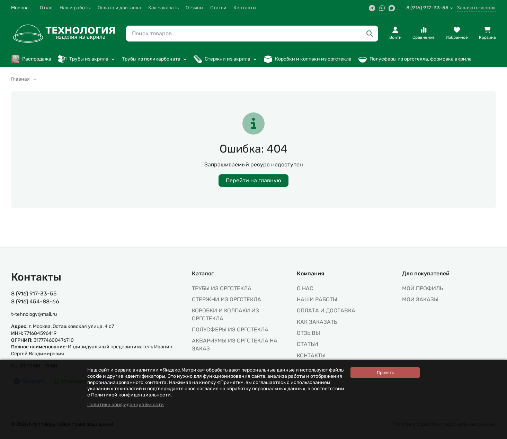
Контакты (244, 8)
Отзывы (194, 8)
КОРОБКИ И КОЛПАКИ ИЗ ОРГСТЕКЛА (225, 314)
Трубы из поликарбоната (154, 59)
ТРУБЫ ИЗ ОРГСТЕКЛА (221, 288)
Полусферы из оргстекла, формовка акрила (415, 59)
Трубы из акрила (86, 59)
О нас (46, 8)
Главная (20, 79)
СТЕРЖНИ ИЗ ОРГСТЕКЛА (226, 299)
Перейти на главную (253, 180)
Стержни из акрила (225, 59)
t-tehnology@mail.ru (34, 314)
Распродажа (31, 59)
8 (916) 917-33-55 (430, 8)
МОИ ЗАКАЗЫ (420, 299)
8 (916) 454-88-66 (35, 301)
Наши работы (75, 8)
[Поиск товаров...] (370, 33)
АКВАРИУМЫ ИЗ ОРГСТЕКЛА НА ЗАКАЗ (234, 344)
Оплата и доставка (119, 8)
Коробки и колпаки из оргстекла (308, 59)
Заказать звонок (476, 8)
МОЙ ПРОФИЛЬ (422, 288)
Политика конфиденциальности (125, 405)
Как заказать (163, 8)
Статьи (218, 8)
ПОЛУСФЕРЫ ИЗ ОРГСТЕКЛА (230, 329)
